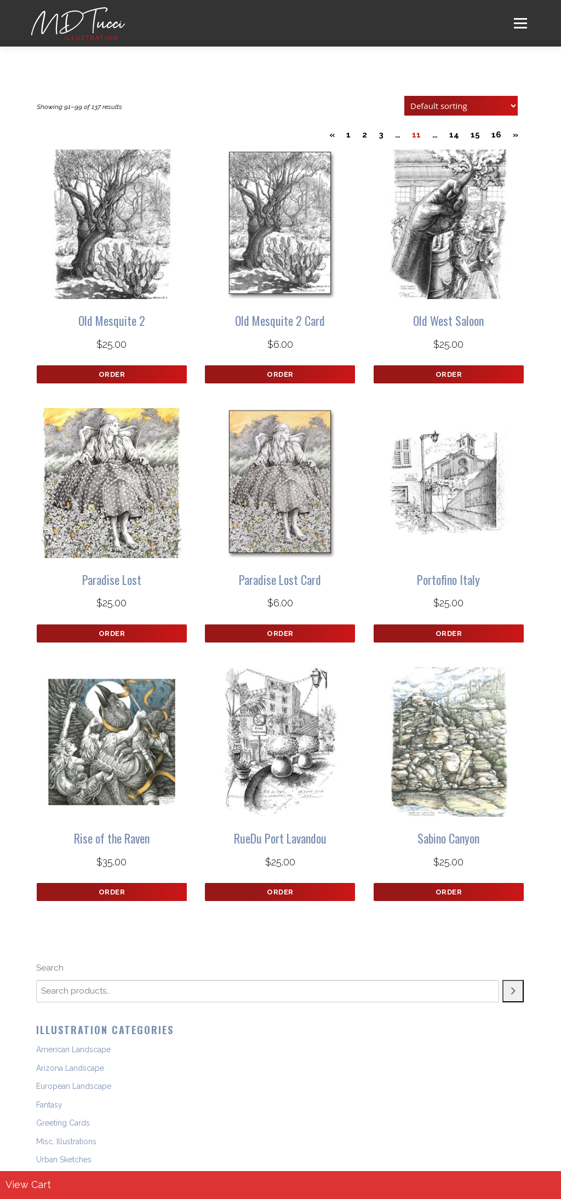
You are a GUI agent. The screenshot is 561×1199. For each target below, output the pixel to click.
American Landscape (73, 1049)
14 (454, 135)
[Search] (513, 991)
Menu (520, 23)
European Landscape (73, 1086)
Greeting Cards (63, 1122)
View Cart (28, 1184)
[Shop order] (461, 106)
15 (475, 135)
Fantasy (49, 1104)
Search (50, 968)
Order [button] (112, 374)
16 (496, 135)
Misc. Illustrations (66, 1141)
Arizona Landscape (70, 1068)
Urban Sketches (63, 1159)
